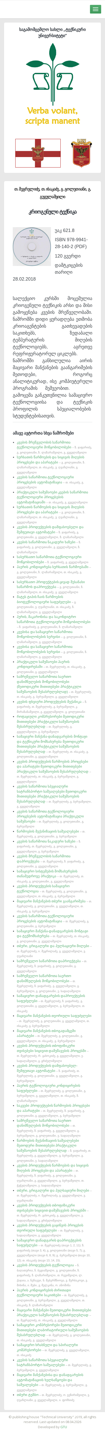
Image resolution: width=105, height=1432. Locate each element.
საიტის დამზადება (67, 1414)
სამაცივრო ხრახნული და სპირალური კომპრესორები (53, 1350)
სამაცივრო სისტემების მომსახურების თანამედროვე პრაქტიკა (50, 876)
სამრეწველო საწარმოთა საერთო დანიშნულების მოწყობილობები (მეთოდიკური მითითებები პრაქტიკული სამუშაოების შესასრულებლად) (54, 686)
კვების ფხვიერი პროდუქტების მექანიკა (52, 706)
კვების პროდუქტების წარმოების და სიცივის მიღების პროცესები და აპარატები (52, 1175)
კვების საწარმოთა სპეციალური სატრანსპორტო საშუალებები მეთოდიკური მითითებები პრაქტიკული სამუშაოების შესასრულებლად (54, 796)
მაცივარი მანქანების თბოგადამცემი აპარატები (50, 1035)
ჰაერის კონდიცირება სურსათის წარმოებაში (54, 572)
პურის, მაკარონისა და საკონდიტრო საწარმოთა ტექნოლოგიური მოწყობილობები (53, 621)
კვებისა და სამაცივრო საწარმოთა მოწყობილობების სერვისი (52, 636)
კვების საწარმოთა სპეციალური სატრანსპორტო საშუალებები (54, 1365)
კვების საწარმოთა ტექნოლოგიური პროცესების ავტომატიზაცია (50, 482)
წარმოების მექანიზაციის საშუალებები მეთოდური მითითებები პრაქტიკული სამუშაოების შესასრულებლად (54, 1150)
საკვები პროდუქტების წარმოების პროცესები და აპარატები (53, 1110)
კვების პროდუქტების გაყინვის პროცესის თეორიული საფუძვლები (50, 1230)
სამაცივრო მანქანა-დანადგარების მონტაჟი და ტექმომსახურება (53, 936)
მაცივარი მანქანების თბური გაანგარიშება (54, 906)
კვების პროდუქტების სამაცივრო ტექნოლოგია (52, 891)
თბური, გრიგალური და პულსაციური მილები (54, 951)
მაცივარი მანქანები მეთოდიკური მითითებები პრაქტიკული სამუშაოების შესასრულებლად (54, 1315)
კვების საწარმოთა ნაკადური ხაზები (49, 547)
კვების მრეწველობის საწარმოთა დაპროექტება (51, 861)
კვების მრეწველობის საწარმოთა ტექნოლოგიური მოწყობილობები (54, 447)
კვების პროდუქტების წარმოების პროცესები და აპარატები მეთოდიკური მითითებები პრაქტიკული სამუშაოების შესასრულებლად (54, 771)
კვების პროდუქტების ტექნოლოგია (52, 1275)
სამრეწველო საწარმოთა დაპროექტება (52, 966)
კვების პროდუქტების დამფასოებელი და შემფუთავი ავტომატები (50, 532)
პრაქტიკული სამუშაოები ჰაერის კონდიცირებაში (51, 666)
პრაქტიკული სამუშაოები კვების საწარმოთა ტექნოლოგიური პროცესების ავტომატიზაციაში (52, 497)
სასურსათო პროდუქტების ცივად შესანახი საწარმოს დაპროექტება (51, 587)
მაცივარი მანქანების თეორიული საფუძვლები (54, 1020)
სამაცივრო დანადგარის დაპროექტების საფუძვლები (53, 1250)
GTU (63, 1427)
